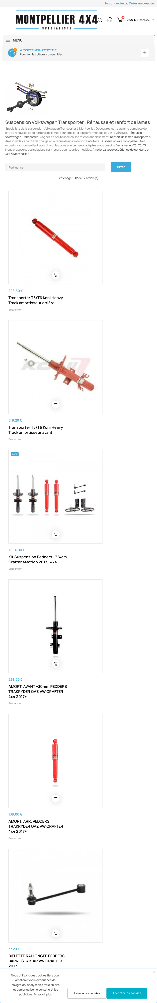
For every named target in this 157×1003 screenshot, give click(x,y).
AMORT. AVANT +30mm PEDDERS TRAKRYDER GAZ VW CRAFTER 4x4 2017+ (111, 378)
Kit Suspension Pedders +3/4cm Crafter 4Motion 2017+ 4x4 (37, 376)
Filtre (121, 167)
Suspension (15, 283)
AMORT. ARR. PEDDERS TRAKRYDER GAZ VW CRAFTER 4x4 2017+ (35, 486)
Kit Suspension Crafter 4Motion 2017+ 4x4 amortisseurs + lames (111, 801)
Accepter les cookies (127, 993)
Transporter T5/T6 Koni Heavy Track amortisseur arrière (35, 273)
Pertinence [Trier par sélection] (56, 167)
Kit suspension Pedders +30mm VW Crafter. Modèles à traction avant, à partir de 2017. (37, 696)
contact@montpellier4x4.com (88, 899)
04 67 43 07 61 (20, 936)
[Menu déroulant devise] (145, 19)
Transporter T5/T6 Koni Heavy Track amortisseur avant (109, 273)
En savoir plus (43, 994)
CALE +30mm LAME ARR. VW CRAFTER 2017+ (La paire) (33, 591)
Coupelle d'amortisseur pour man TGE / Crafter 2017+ (108, 591)
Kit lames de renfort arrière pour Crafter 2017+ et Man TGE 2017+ (37, 801)
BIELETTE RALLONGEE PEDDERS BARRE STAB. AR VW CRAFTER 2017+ (110, 486)
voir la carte (133, 936)
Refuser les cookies (87, 993)
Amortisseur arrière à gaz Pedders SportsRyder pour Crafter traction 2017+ (106, 696)
